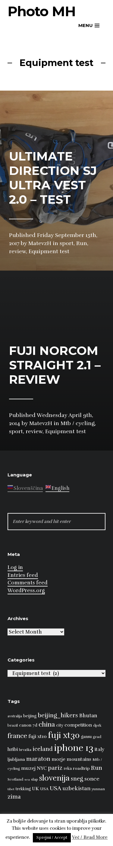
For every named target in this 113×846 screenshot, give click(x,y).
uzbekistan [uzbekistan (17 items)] (76, 788)
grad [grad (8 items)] (97, 736)
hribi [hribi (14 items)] (13, 749)
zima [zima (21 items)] (14, 796)
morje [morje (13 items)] (58, 759)
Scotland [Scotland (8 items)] (15, 779)
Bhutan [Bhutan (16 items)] (88, 715)
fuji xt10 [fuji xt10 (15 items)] (37, 736)
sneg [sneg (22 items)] (77, 778)
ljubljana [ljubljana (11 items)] (16, 759)
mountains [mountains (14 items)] (79, 759)
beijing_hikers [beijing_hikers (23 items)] (58, 715)
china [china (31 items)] (47, 724)
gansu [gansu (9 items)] (86, 736)
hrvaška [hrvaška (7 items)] (25, 750)
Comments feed (28, 583)
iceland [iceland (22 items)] (43, 749)
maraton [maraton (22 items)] (38, 759)
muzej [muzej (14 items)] (28, 768)
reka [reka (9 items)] (68, 768)
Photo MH (42, 11)
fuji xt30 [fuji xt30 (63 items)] (64, 735)
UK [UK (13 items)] (35, 789)
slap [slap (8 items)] (34, 779)
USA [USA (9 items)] (44, 789)
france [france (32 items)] (17, 736)
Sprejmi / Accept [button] (51, 837)
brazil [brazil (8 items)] (13, 725)
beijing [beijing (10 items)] (29, 715)
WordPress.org (26, 590)
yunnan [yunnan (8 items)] (98, 789)
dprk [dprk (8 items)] (97, 725)
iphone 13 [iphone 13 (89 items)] (73, 748)
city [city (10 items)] (59, 725)
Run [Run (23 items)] (96, 768)
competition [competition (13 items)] (78, 725)
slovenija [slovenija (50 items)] (54, 778)
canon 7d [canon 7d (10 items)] (28, 725)
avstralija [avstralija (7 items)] (15, 716)
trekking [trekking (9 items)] (23, 789)
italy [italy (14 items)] (100, 749)
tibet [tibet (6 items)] (11, 789)
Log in (15, 567)
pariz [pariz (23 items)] (55, 768)
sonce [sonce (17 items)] (91, 779)
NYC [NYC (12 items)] (42, 768)
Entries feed (23, 575)
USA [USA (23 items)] (55, 788)
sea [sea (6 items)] (27, 780)
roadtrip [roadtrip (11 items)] (81, 768)
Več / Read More (90, 837)
